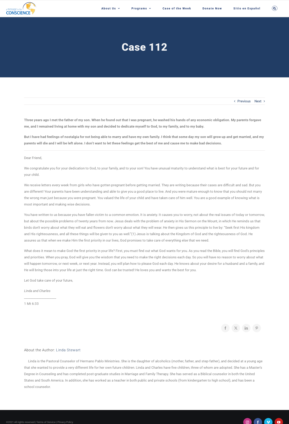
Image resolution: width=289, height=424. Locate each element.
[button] (274, 8)
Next (258, 101)
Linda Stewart (68, 350)
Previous (244, 101)
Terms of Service (46, 422)
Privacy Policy (65, 422)
